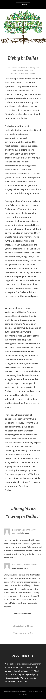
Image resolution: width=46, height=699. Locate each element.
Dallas (25, 71)
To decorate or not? (22, 633)
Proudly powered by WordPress (15, 691)
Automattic (23, 694)
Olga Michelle (18, 533)
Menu (24, 5)
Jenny (36, 68)
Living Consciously (23, 27)
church (21, 73)
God (31, 71)
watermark (30, 73)
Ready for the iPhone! (23, 626)
